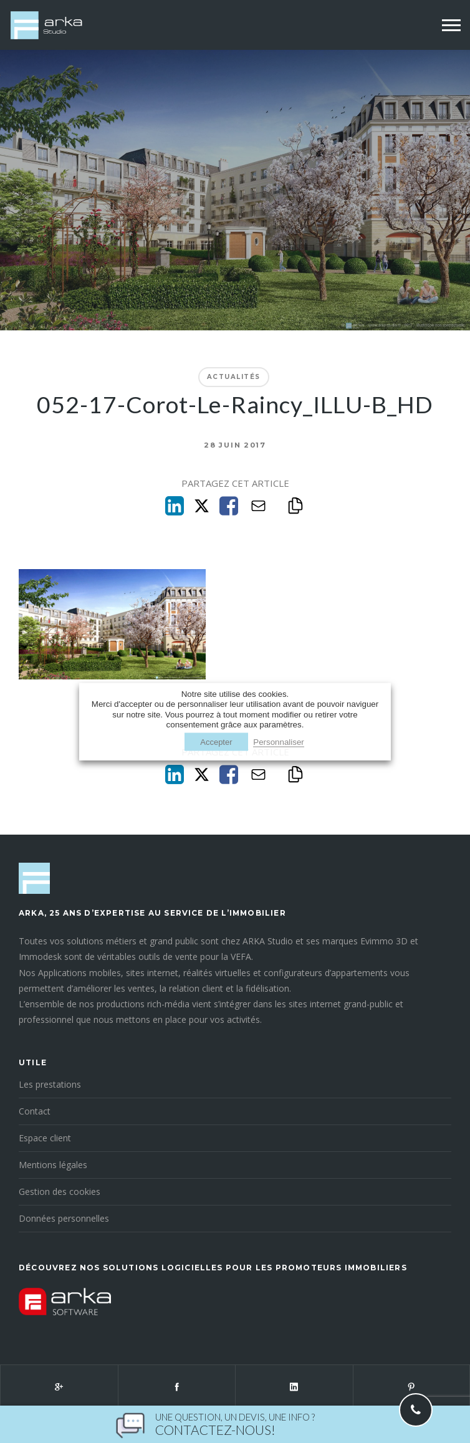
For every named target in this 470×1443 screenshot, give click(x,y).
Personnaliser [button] (278, 742)
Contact (34, 1111)
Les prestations (50, 1084)
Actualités (234, 377)
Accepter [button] (216, 742)
